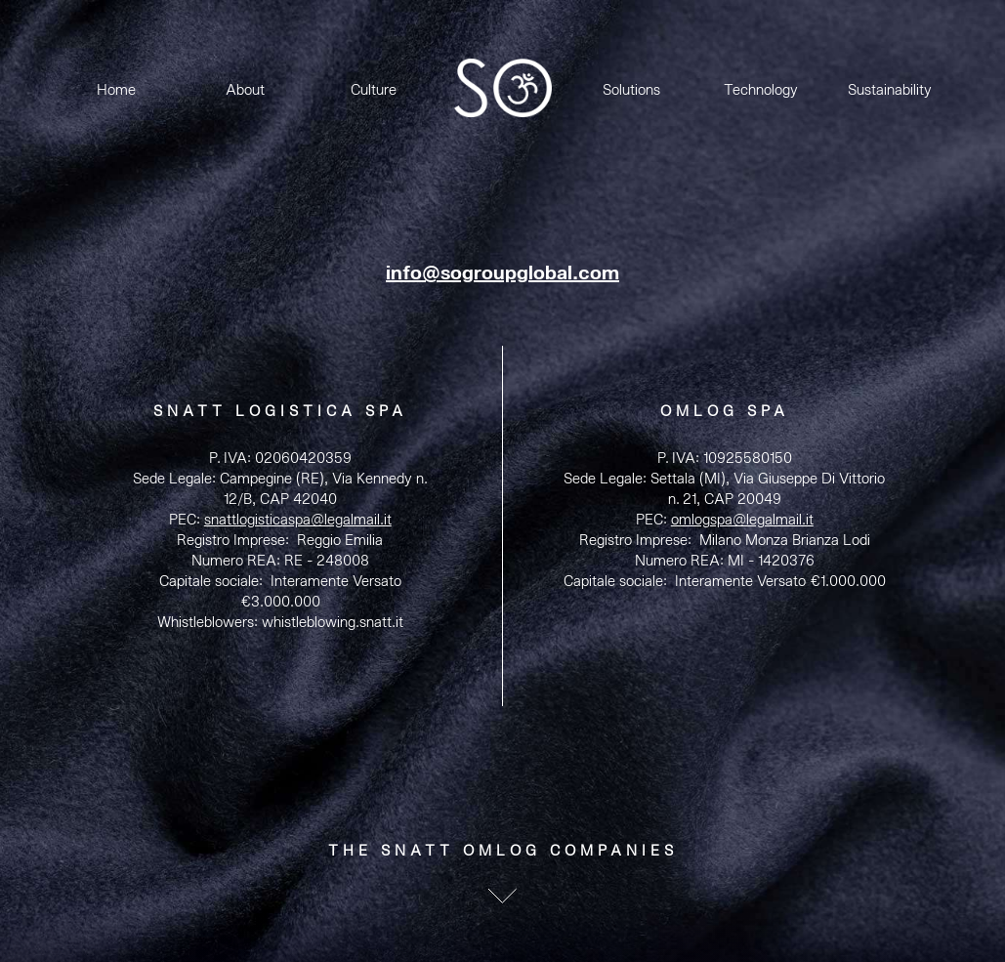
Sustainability (890, 90)
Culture (374, 90)
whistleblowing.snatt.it (332, 622)
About (245, 90)
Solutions (631, 90)
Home (116, 90)
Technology (761, 90)
